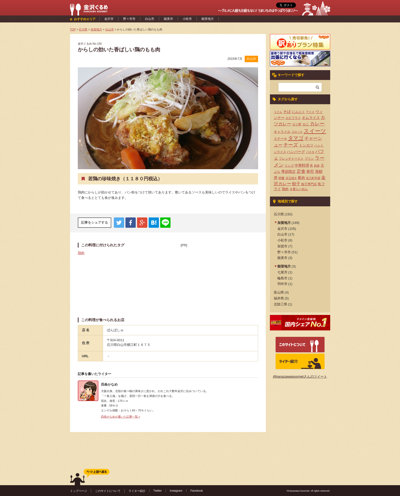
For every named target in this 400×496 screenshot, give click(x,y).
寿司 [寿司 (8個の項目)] (310, 171)
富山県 (279, 292)
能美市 (168, 19)
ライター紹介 (137, 490)
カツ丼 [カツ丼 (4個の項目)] (296, 124)
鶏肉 (81, 253)
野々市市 (129, 19)
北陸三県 (280, 304)
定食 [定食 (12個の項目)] (301, 171)
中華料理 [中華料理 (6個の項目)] (302, 165)
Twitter (158, 490)
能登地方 (207, 19)
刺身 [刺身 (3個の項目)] (317, 165)
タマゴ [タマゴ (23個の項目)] (295, 138)
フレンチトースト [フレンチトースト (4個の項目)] (291, 158)
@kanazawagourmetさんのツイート (300, 376)
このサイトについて (108, 490)
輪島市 (282, 278)
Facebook (196, 490)
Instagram (176, 490)
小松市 (187, 19)
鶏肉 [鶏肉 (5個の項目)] (285, 189)
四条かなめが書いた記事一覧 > (120, 416)
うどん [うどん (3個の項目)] (278, 111)
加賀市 (282, 246)
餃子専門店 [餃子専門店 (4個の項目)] (309, 184)
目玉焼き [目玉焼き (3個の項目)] (291, 178)
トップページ (78, 490)
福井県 (279, 298)
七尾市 (282, 272)
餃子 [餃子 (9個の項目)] (296, 184)
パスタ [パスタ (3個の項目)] (310, 151)
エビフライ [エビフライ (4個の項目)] (293, 118)
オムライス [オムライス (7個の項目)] (311, 118)
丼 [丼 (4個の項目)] (311, 165)
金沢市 (109, 19)
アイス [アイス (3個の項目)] (310, 111)
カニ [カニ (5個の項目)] (305, 124)
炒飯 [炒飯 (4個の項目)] (281, 178)
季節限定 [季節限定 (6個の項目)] (288, 172)
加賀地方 (284, 223)
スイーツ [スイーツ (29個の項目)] (315, 131)
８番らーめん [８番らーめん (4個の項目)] (299, 189)
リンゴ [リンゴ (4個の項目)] (289, 165)
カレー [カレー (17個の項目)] (317, 123)
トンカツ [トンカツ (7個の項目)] (306, 145)
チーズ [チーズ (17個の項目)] (290, 145)
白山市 (149, 19)
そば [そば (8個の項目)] (287, 112)
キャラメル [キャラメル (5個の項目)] (282, 132)
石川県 (279, 214)
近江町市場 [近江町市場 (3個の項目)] (313, 178)
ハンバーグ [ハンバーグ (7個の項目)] (296, 152)
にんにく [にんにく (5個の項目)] (298, 112)
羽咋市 (282, 284)
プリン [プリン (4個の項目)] (309, 158)
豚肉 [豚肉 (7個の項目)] (301, 178)
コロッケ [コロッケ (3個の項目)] (297, 131)
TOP (73, 29)
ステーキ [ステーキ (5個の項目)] (280, 139)
